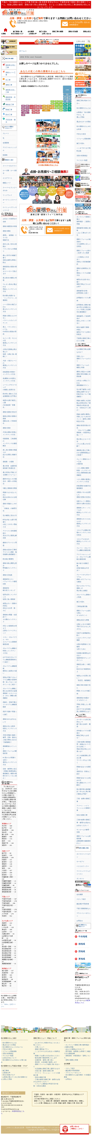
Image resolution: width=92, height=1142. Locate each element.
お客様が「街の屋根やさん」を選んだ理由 (84, 114)
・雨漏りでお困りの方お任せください (46, 1056)
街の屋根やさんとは (84, 108)
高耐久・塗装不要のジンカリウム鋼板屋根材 (10, 704)
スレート (6, 133)
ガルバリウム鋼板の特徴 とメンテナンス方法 (10, 650)
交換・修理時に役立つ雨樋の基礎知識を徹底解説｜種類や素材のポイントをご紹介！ (10, 773)
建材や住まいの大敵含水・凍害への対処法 (10, 481)
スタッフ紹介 (81, 899)
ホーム (22, 51)
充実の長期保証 (82, 156)
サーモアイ (80, 861)
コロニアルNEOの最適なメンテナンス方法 (84, 541)
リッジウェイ (7, 195)
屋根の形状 (7, 428)
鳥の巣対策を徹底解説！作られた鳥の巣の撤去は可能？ (84, 791)
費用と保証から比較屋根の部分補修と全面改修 (84, 374)
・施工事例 (5, 1070)
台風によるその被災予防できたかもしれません (84, 626)
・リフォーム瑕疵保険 (9, 1051)
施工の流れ (80, 143)
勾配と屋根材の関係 (10, 488)
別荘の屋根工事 (82, 815)
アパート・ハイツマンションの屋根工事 (84, 808)
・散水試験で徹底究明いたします (45, 1058)
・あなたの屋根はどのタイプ (74, 1049)
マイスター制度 (82, 160)
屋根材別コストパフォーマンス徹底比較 (10, 581)
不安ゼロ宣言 (81, 134)
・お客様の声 (5, 1073)
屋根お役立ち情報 (83, 620)
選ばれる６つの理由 (84, 122)
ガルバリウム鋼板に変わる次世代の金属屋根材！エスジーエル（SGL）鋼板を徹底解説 (10, 693)
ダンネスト (80, 879)
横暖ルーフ (7, 183)
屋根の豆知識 (7, 575)
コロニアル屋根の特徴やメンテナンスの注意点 (84, 532)
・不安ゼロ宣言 (6, 1049)
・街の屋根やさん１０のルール (12, 1047)
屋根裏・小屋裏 (8, 462)
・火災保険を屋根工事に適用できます (46, 1069)
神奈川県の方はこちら (49, 149)
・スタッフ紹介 (69, 1068)
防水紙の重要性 (8, 559)
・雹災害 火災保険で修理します (45, 1062)
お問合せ (80, 921)
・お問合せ (68, 1079)
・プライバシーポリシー (72, 1073)
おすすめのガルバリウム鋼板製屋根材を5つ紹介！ (10, 659)
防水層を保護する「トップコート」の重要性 (10, 298)
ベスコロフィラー (83, 866)
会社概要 (80, 894)
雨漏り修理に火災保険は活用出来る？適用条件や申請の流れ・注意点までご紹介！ (84, 405)
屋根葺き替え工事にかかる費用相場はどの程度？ (84, 452)
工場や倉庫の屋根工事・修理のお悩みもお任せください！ (84, 822)
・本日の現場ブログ (8, 1075)
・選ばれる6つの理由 (8, 1045)
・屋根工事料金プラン (41, 1049)
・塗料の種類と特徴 (71, 1060)
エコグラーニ (7, 178)
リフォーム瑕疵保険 (84, 139)
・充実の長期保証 (7, 1053)
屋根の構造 (7, 231)
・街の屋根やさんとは (9, 1043)
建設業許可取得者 (83, 904)
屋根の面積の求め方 (10, 412)
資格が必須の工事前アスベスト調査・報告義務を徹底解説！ (10, 552)
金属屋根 (6, 143)
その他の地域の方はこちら (48, 165)
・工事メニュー (38, 1047)
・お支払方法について (9, 1058)
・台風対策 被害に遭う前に (43, 1060)
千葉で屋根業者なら (84, 908)
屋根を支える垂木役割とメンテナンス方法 (10, 728)
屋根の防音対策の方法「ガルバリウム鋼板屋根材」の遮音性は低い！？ (84, 430)
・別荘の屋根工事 (39, 1077)
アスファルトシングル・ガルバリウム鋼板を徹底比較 (84, 557)
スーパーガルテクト (10, 166)
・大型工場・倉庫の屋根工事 (43, 1071)
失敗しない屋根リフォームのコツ (84, 358)
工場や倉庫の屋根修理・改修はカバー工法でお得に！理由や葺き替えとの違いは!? (84, 746)
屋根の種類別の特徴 (10, 226)
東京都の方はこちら (49, 134)
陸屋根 (5, 155)
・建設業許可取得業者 (72, 1070)
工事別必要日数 (82, 606)
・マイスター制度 (7, 1056)
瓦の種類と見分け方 (10, 515)
